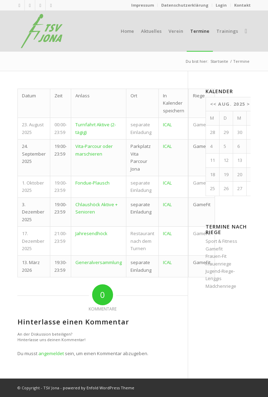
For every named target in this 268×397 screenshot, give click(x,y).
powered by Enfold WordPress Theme (98, 387)
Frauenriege (218, 264)
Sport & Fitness (221, 241)
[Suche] (246, 31)
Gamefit (214, 249)
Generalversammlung (98, 262)
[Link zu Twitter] (40, 5)
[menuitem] (143, 5)
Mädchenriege (221, 286)
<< (213, 104)
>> (250, 104)
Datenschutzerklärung (184, 5)
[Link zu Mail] (30, 5)
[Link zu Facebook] (51, 5)
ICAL (167, 124)
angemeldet (51, 353)
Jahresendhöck (91, 233)
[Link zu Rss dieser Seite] (19, 5)
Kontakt (242, 5)
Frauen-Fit (216, 256)
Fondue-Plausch (92, 183)
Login (221, 5)
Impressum (142, 5)
